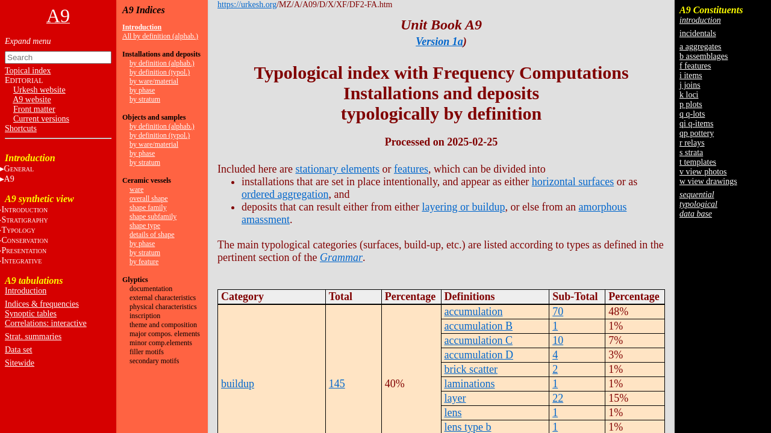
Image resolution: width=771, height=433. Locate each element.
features (411, 169)
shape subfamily (153, 216)
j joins (690, 85)
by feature (144, 261)
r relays (692, 142)
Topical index (28, 70)
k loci (689, 94)
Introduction (25, 290)
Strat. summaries (33, 336)
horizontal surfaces (573, 182)
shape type (145, 225)
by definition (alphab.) (162, 63)
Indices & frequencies (42, 304)
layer (455, 398)
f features (695, 65)
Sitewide (19, 362)
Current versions (41, 118)
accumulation (474, 312)
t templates (697, 162)
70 (557, 312)
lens (453, 413)
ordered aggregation (285, 194)
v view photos (703, 171)
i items (690, 75)
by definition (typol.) (160, 72)
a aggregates (700, 46)
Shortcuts (21, 128)
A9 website (32, 99)
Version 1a (439, 41)
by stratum (145, 99)
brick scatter (471, 369)
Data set (18, 349)
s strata (691, 152)
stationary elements (337, 169)
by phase (142, 90)
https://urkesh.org (246, 4)
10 (557, 340)
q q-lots (692, 113)
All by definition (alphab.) (160, 36)
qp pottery (696, 133)
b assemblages (703, 56)
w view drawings (708, 181)
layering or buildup (463, 207)
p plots (690, 104)
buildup (237, 384)
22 (557, 398)
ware (136, 189)
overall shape (149, 198)
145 (337, 384)
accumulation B (479, 326)
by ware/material (154, 81)
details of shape (152, 234)
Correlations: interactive (46, 323)
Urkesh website (39, 89)
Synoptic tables (31, 313)
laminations (470, 384)
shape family (148, 207)
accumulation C (479, 340)
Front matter (34, 109)
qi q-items (696, 123)
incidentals (697, 33)
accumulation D (479, 355)
